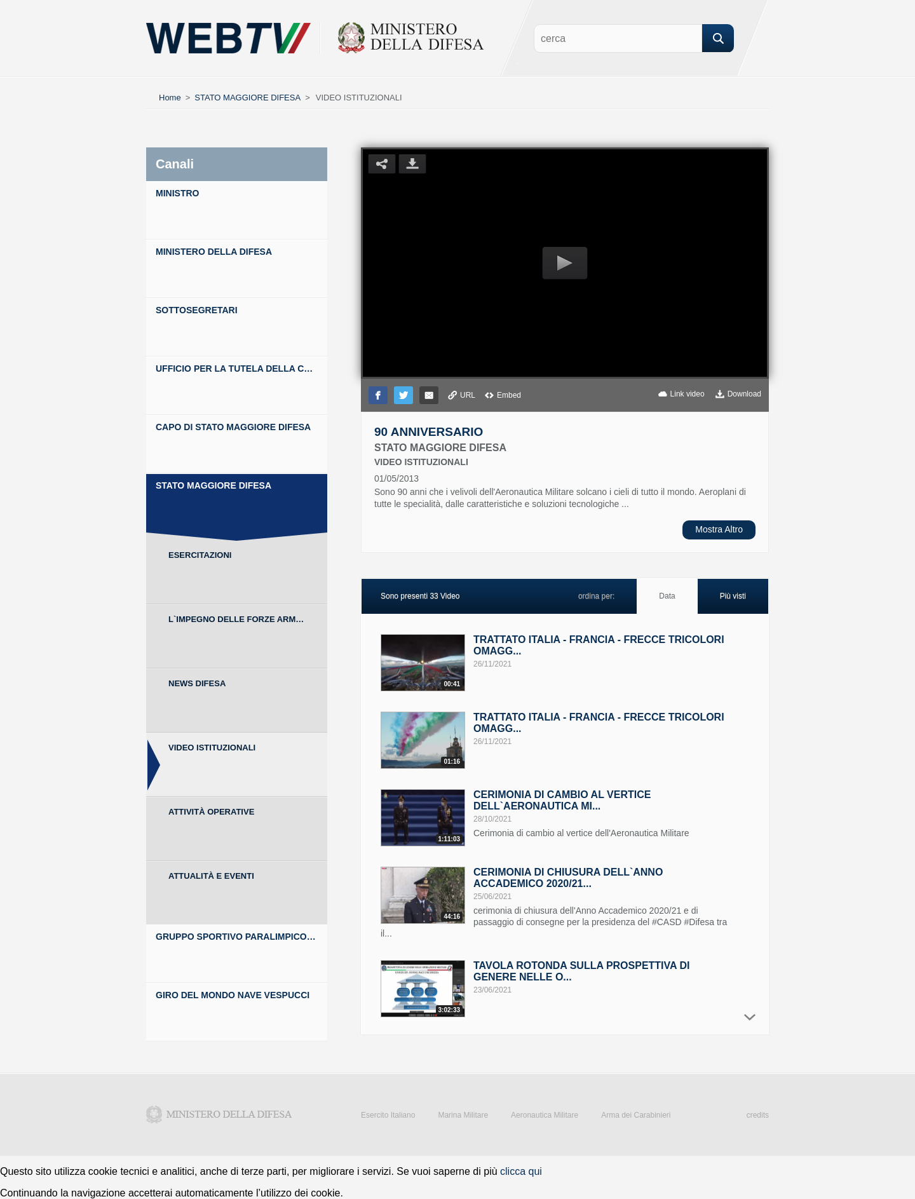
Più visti (733, 596)
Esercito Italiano (388, 1115)
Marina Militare (463, 1115)
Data (667, 596)
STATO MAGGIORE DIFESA (247, 97)
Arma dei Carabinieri (635, 1115)
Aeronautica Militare (544, 1115)
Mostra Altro (719, 529)
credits (758, 1115)
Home (170, 97)
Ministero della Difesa (219, 1114)
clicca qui (521, 1171)
